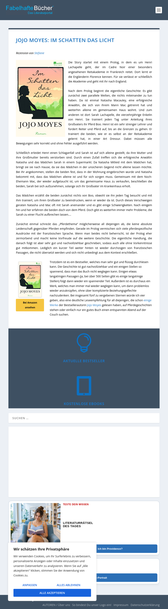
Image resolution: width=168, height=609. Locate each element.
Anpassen (30, 585)
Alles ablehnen (68, 585)
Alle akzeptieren (52, 593)
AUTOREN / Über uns (56, 605)
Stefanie (39, 53)
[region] (52, 571)
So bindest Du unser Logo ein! (91, 605)
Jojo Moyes (94, 305)
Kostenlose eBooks (84, 403)
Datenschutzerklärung (145, 605)
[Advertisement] (84, 464)
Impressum (121, 605)
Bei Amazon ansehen (30, 305)
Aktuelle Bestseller (84, 360)
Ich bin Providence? (110, 548)
